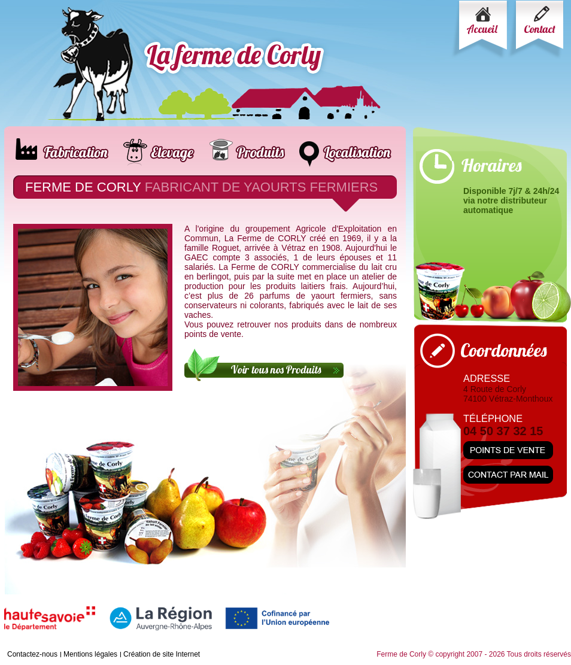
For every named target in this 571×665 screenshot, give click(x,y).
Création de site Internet (161, 654)
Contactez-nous (32, 654)
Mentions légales (90, 654)
